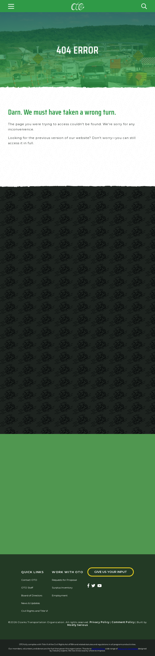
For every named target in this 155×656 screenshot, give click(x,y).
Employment (60, 595)
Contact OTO (29, 579)
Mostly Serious (77, 624)
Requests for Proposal (64, 579)
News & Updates (30, 603)
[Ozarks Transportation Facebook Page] (88, 586)
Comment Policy (123, 622)
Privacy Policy (100, 622)
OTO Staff (27, 587)
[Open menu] (11, 6)
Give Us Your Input (110, 572)
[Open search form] (144, 6)
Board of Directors (31, 595)
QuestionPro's (98, 649)
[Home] (77, 6)
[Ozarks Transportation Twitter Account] (93, 586)
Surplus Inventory (62, 587)
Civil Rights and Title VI (34, 611)
